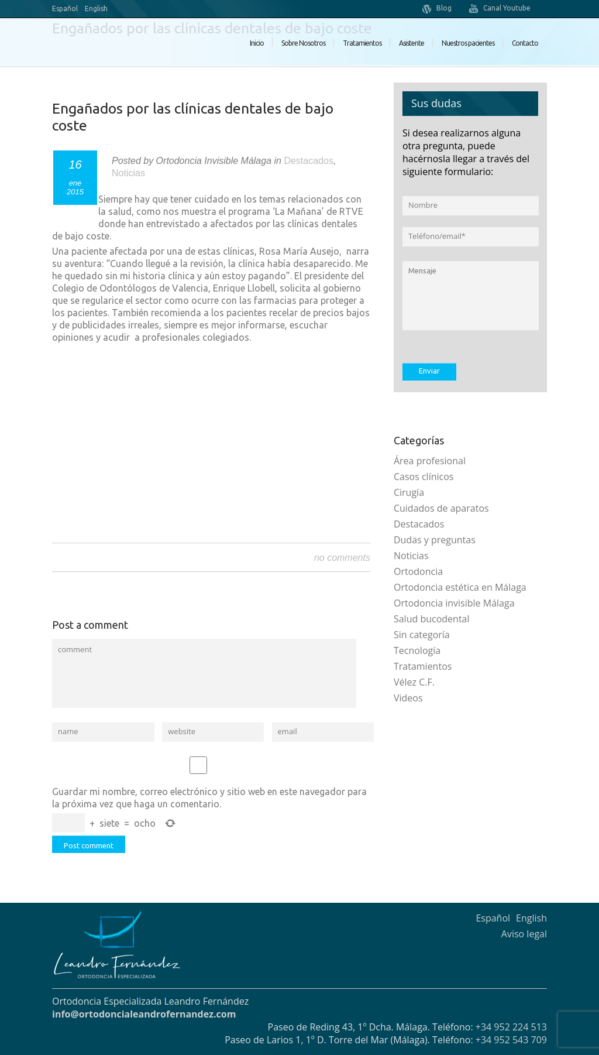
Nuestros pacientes (468, 43)
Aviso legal (524, 933)
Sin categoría (422, 634)
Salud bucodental (432, 618)
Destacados (308, 161)
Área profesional (430, 460)
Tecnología (417, 650)
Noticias (128, 173)
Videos (408, 697)
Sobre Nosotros (303, 43)
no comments (342, 558)
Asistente (411, 43)
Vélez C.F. (414, 682)
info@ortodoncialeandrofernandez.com (144, 1014)
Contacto (525, 43)
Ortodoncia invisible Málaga (454, 603)
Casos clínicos (424, 476)
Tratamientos (362, 43)
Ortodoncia (418, 571)
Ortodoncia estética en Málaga (460, 587)
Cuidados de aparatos (441, 508)
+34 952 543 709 (511, 1039)
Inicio (257, 43)
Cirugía (409, 492)
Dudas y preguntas (435, 539)
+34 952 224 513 (511, 1026)
